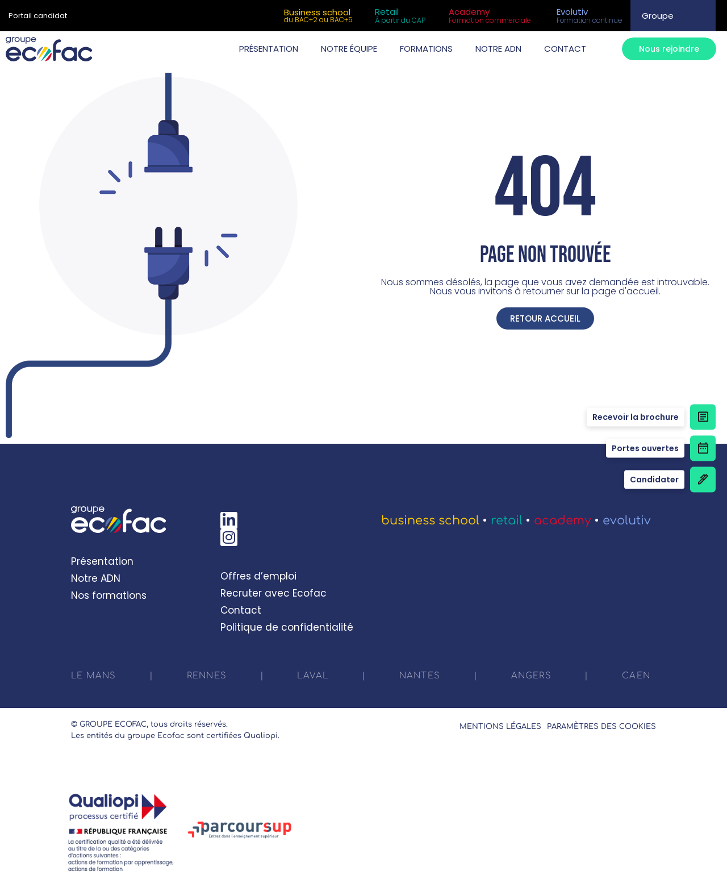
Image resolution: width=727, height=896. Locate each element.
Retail (507, 520)
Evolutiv (627, 520)
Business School (430, 520)
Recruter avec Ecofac (273, 593)
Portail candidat (38, 15)
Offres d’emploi (258, 576)
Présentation (102, 561)
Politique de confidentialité (286, 627)
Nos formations (109, 595)
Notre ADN (95, 578)
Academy (562, 520)
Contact (240, 610)
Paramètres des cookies (601, 727)
